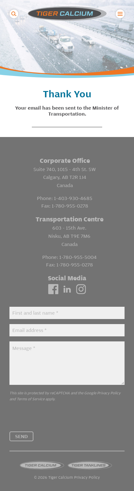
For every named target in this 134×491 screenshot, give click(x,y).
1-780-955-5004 (78, 257)
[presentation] (57, 419)
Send (21, 436)
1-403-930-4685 (73, 198)
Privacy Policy (108, 393)
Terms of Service (30, 399)
